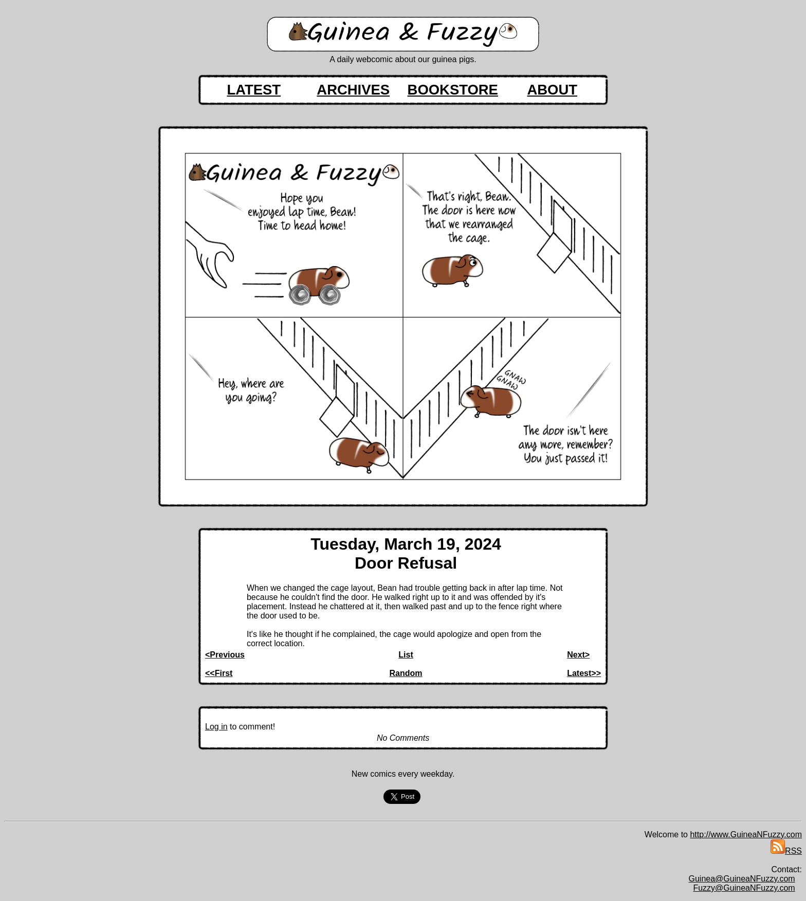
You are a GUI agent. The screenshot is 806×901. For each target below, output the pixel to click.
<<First (218, 673)
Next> (578, 654)
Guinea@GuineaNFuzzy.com (742, 878)
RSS (786, 851)
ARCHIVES (353, 90)
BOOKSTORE (453, 90)
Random (406, 673)
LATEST (254, 90)
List (405, 654)
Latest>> (584, 673)
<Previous (225, 654)
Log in (216, 726)
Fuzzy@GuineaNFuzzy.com (744, 888)
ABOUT (552, 90)
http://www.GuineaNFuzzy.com (746, 834)
